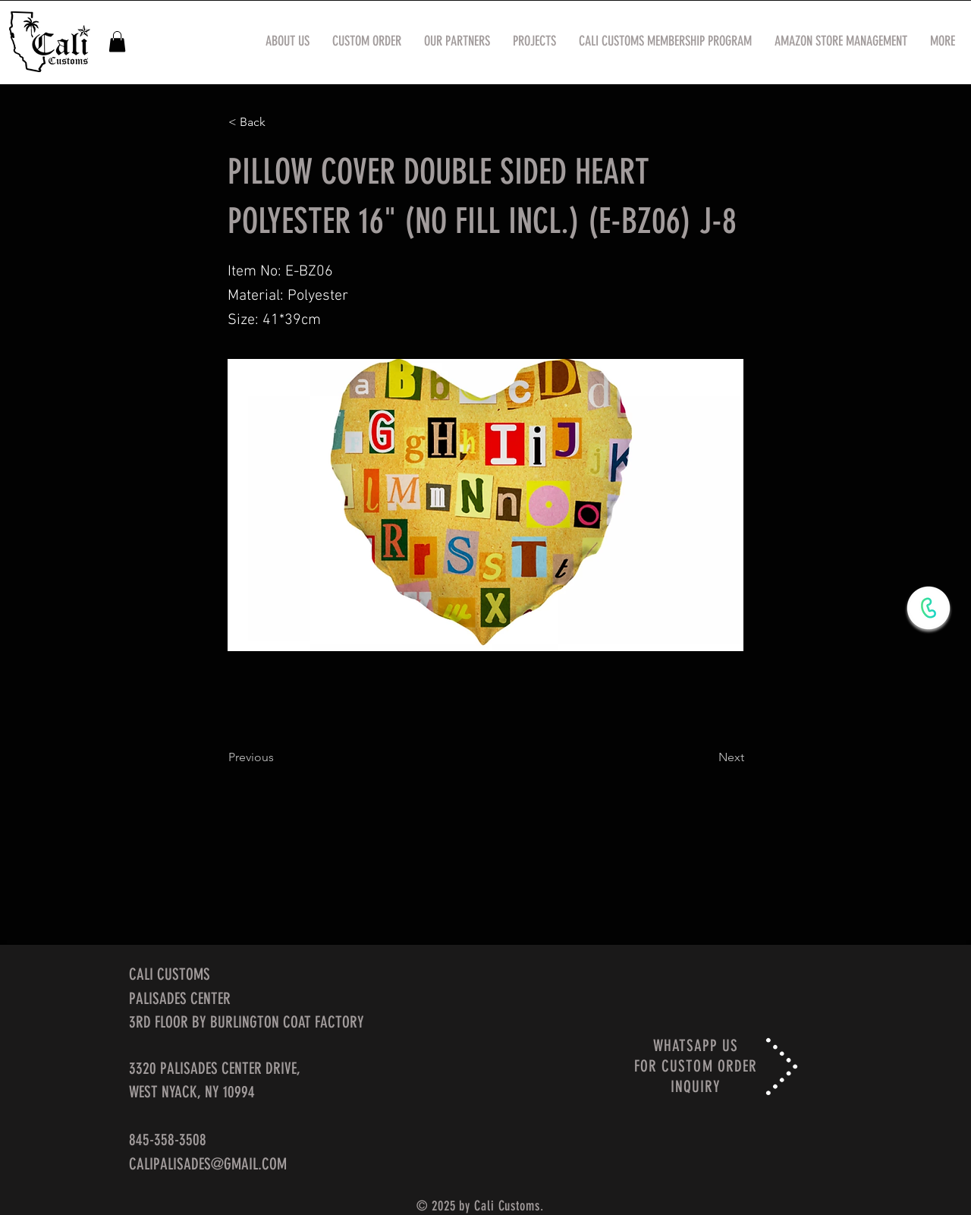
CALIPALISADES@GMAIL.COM (208, 1163)
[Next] (706, 757)
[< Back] (278, 122)
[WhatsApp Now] (928, 608)
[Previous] (278, 757)
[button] (117, 41)
